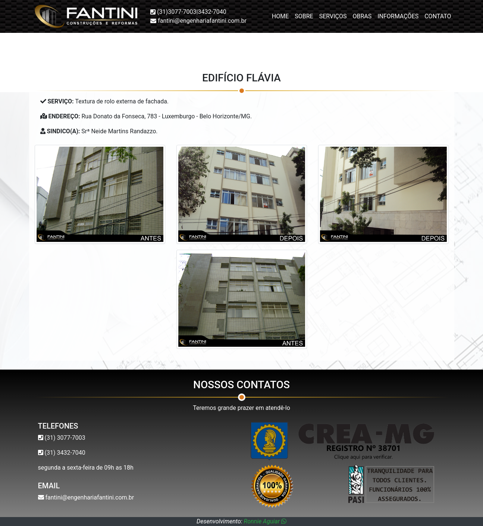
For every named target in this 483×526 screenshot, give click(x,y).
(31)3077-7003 (176, 11)
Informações (397, 16)
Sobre (304, 16)
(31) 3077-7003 (64, 437)
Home (280, 16)
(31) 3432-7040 (64, 452)
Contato (437, 16)
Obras (361, 16)
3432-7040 (212, 11)
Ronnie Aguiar (265, 521)
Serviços (333, 16)
